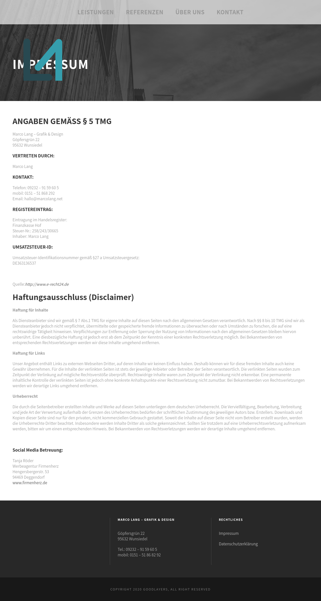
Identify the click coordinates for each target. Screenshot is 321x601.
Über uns (190, 12)
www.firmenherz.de (30, 482)
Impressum (229, 533)
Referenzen (144, 12)
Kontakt (230, 12)
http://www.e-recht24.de (47, 284)
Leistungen (95, 12)
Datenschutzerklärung (238, 544)
